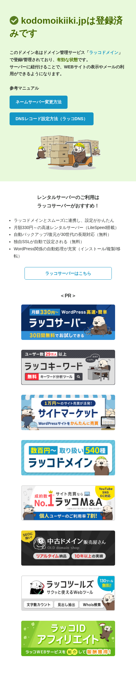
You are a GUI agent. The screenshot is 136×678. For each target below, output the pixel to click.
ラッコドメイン (103, 52)
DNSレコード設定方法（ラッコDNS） (52, 118)
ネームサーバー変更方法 (39, 102)
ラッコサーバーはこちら (68, 273)
